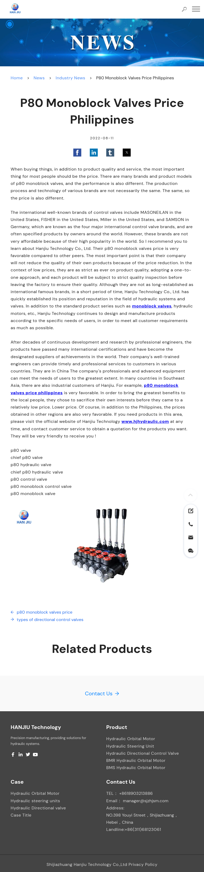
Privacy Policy (143, 864)
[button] (77, 153)
